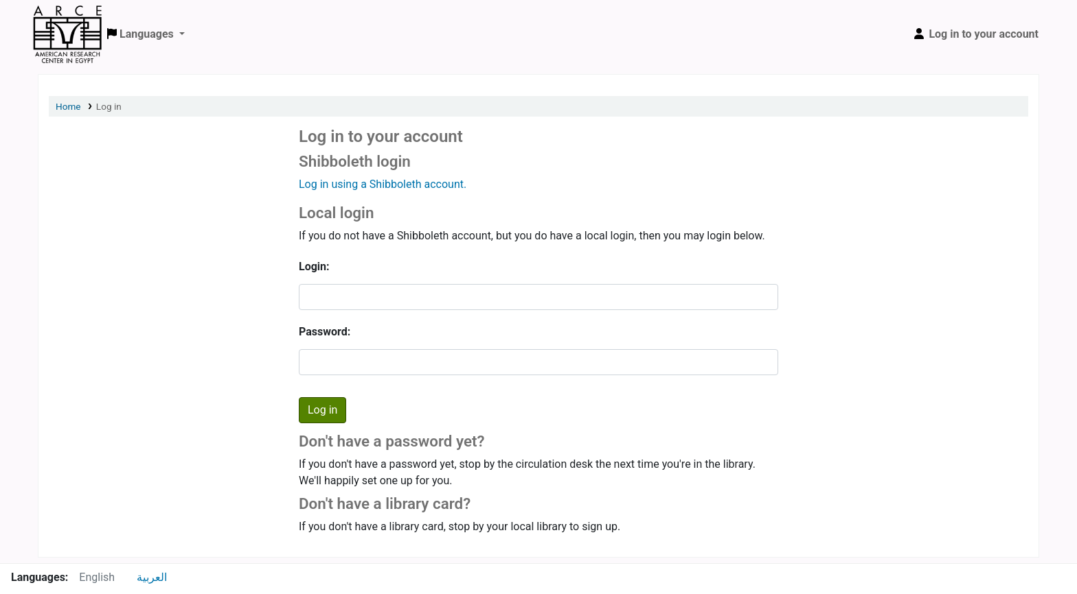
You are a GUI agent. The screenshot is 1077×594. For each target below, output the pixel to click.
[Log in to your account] (975, 34)
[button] (146, 34)
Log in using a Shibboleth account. (382, 184)
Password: (324, 331)
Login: (314, 266)
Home (68, 106)
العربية (152, 577)
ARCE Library (67, 19)
